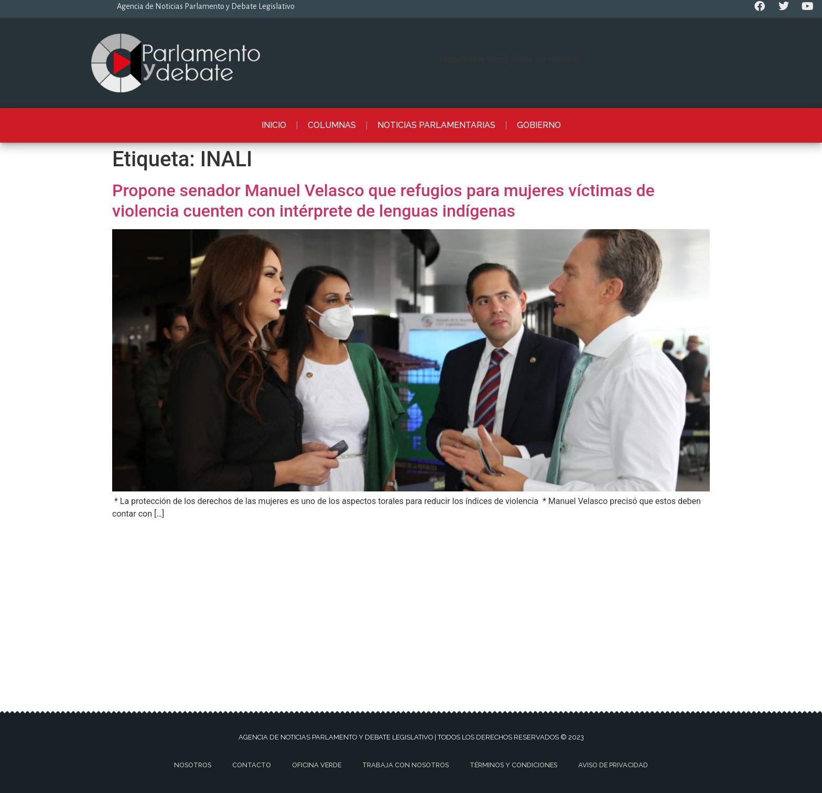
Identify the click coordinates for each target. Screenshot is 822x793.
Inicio (274, 125)
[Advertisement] (411, 601)
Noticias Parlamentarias (436, 125)
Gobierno (539, 125)
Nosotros (192, 765)
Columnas (332, 125)
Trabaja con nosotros (405, 765)
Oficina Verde (316, 765)
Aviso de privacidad (613, 765)
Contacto (251, 765)
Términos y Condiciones (513, 765)
